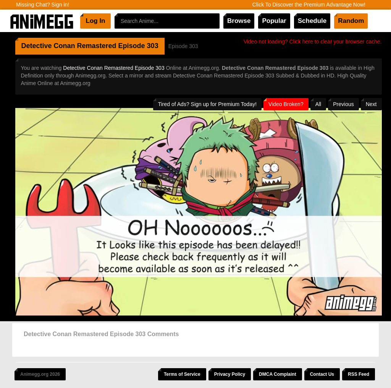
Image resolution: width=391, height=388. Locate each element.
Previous (343, 104)
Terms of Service (182, 374)
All (318, 104)
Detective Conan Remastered (68, 46)
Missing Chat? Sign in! (42, 5)
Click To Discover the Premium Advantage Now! (308, 5)
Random (351, 20)
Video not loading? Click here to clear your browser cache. (313, 42)
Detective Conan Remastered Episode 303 (113, 68)
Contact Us (322, 374)
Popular (274, 20)
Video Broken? (286, 104)
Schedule (312, 20)
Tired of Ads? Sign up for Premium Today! (207, 104)
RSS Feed (358, 374)
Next (371, 104)
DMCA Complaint (277, 374)
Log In (95, 20)
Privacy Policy (229, 374)
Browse (238, 20)
